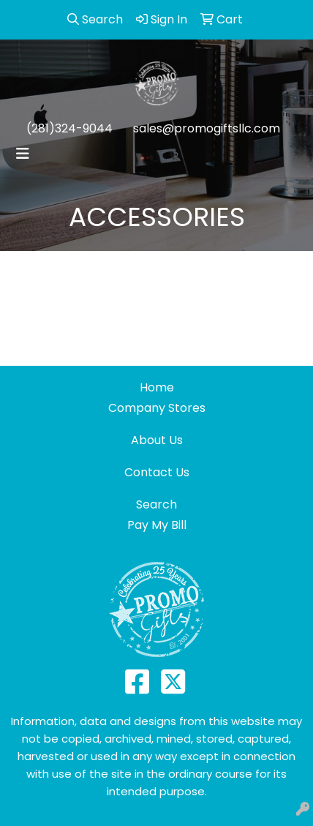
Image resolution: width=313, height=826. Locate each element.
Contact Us (156, 472)
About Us (157, 440)
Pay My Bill (156, 525)
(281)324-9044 (69, 128)
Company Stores (156, 407)
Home (157, 387)
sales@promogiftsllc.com (206, 128)
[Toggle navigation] (22, 153)
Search (156, 504)
